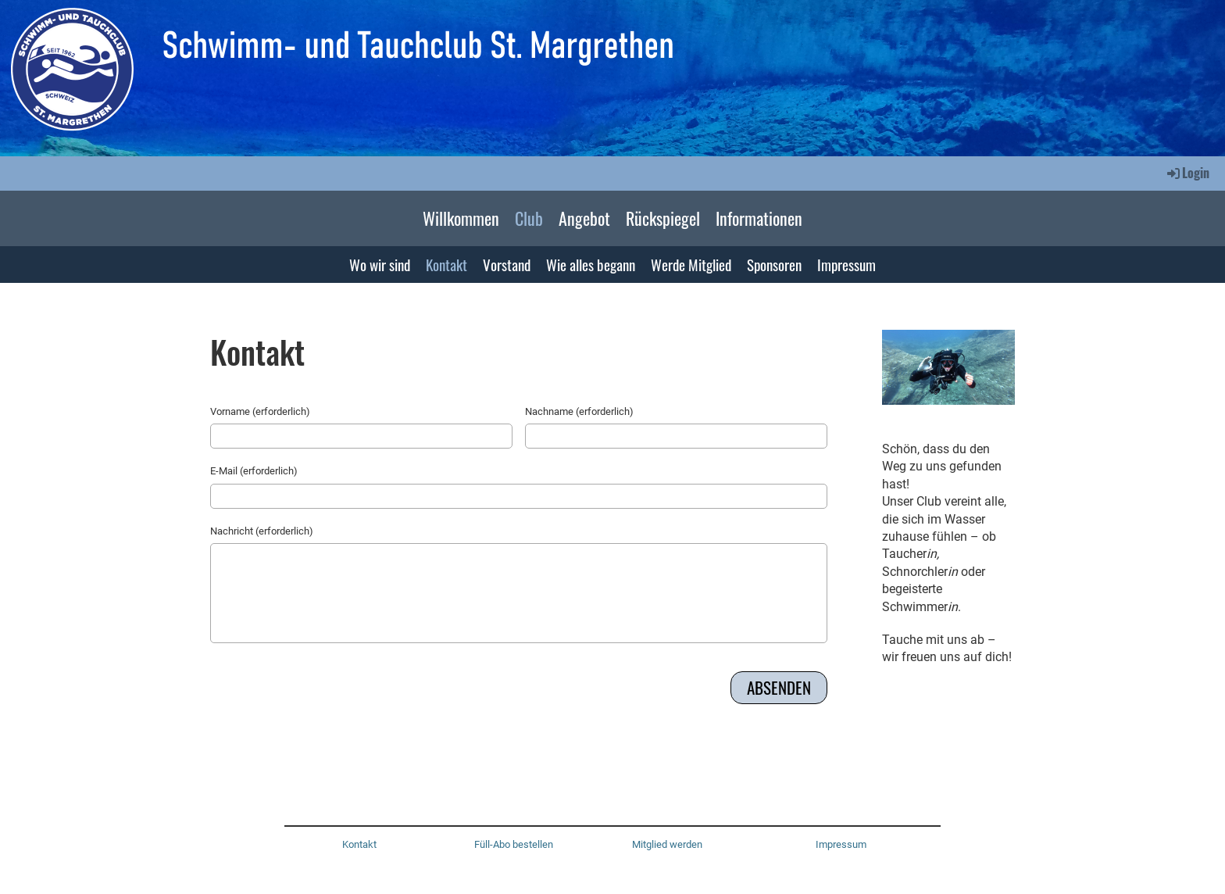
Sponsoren (774, 264)
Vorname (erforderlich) (260, 411)
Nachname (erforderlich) (579, 411)
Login (1187, 172)
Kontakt (446, 264)
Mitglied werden (667, 844)
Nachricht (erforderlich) (261, 531)
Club (529, 218)
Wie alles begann (590, 264)
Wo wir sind (379, 264)
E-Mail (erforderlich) (254, 471)
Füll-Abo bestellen (513, 844)
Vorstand (506, 264)
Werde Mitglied (691, 264)
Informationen (759, 218)
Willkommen (461, 218)
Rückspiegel (663, 218)
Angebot (584, 218)
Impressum (846, 264)
